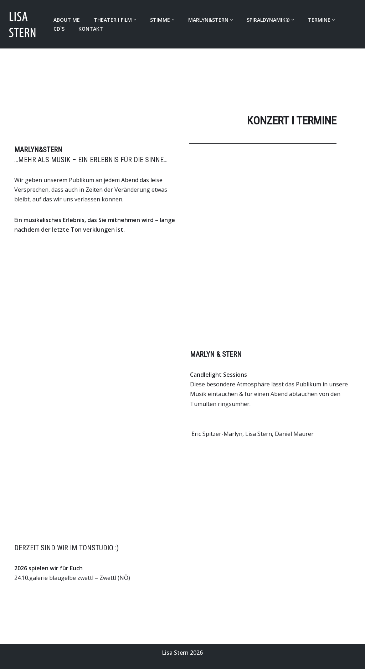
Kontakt (90, 28)
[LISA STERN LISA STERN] (23, 24)
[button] (135, 20)
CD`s (59, 28)
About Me (66, 19)
